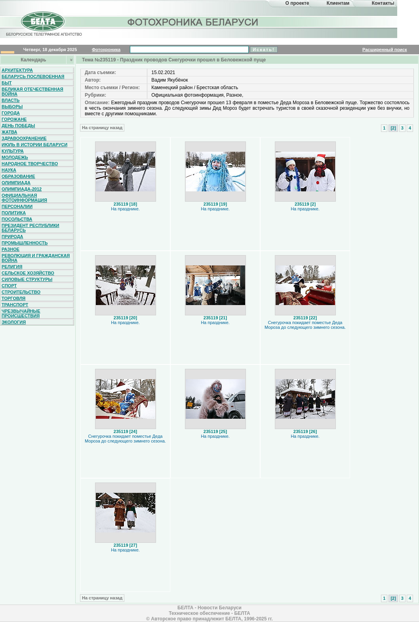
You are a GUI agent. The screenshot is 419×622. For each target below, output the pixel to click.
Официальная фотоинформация (24, 197)
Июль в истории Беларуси (34, 144)
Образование (18, 176)
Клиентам (338, 3)
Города (11, 113)
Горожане (14, 119)
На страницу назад (102, 127)
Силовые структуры (27, 279)
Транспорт (15, 304)
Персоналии (17, 206)
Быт (6, 82)
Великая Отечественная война (32, 91)
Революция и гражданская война (36, 258)
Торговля (13, 298)
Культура (13, 151)
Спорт (9, 285)
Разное (10, 249)
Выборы (12, 106)
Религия (12, 266)
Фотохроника (106, 49)
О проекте (297, 3)
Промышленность (25, 242)
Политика (14, 212)
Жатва (9, 132)
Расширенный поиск (384, 49)
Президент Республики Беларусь (30, 228)
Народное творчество (30, 163)
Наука (9, 170)
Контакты (383, 3)
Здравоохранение (24, 138)
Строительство (21, 292)
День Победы (18, 125)
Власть (10, 100)
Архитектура (17, 70)
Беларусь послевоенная (33, 76)
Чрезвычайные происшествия (21, 313)
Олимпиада (16, 182)
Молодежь (15, 157)
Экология (14, 322)
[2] (393, 128)
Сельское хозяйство (28, 273)
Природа (12, 236)
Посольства (17, 219)
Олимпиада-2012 (22, 189)
